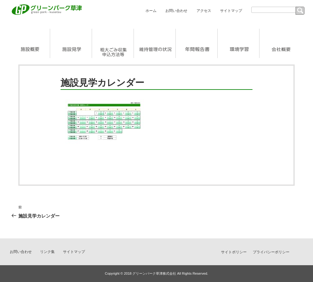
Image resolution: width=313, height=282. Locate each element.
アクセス (204, 11)
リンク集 (47, 252)
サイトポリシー (234, 252)
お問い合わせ (176, 11)
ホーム (150, 11)
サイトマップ (231, 11)
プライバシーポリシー (271, 252)
